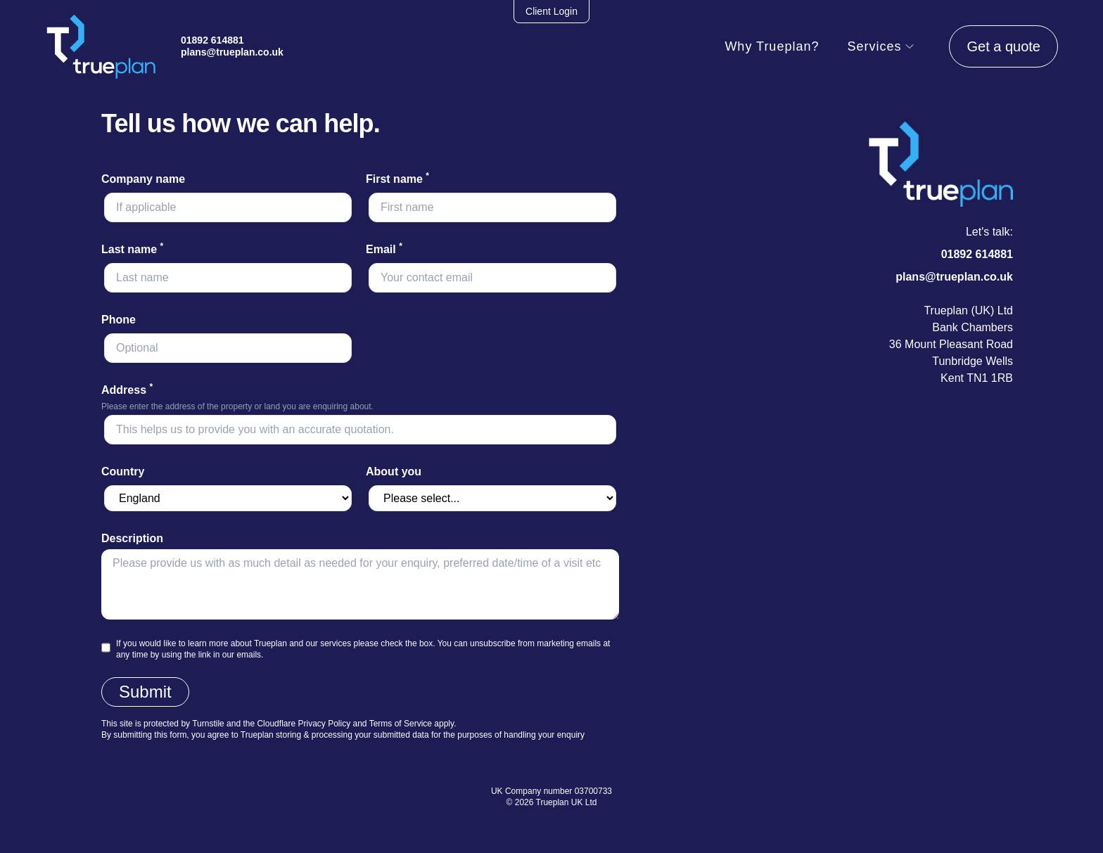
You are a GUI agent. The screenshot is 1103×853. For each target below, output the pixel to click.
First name (397, 179)
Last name (132, 249)
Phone (118, 320)
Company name (143, 179)
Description (132, 538)
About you (393, 471)
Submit (145, 691)
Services (881, 46)
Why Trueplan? (772, 46)
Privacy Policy (324, 724)
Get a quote (1003, 46)
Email (384, 249)
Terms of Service (400, 724)
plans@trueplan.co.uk (232, 52)
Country (122, 471)
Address (127, 390)
